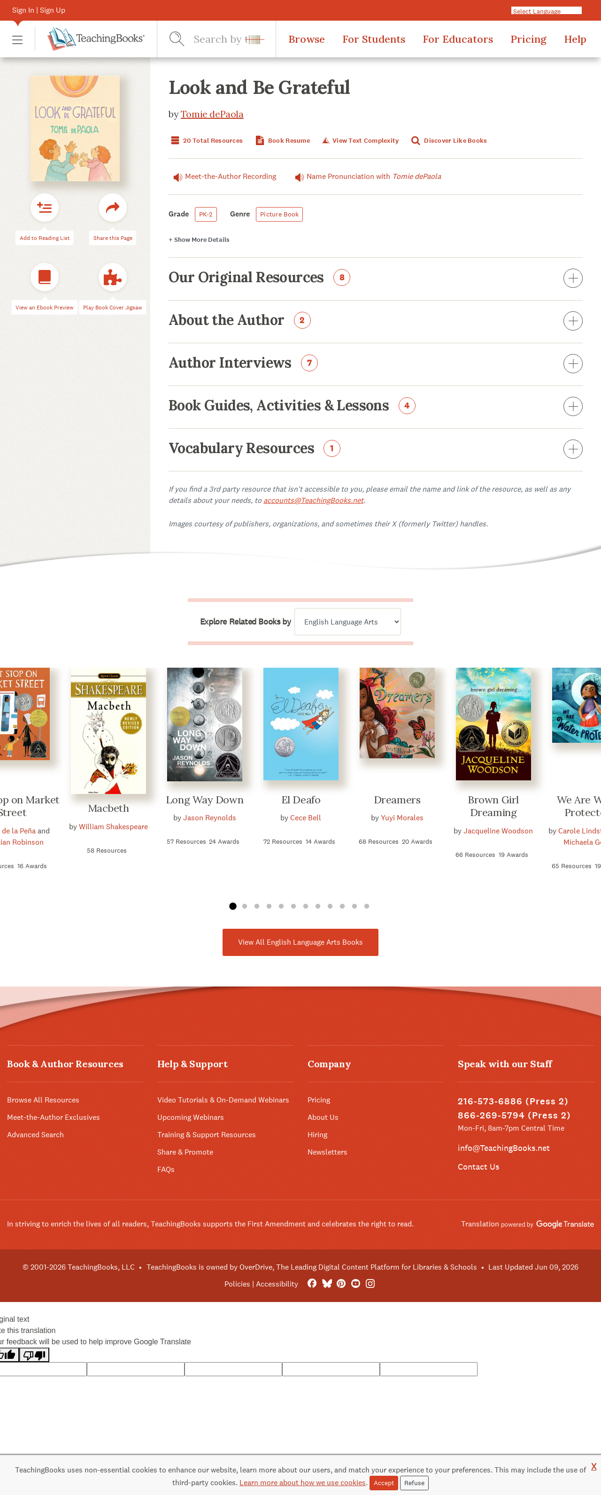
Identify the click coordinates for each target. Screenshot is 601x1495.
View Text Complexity (359, 140)
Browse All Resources (43, 1100)
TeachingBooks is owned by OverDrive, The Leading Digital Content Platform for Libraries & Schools (311, 1267)
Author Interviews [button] (376, 364)
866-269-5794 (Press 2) (514, 1115)
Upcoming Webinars (190, 1117)
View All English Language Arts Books (300, 942)
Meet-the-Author (222, 176)
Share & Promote (185, 1152)
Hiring (317, 1135)
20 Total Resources (206, 140)
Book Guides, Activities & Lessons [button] (376, 407)
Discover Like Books (448, 140)
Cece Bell (305, 818)
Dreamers (397, 799)
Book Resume (282, 140)
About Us (323, 1117)
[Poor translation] (34, 1355)
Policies (237, 1284)
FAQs (166, 1169)
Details (199, 239)
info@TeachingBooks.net (504, 1147)
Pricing (528, 39)
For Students (373, 39)
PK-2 (206, 214)
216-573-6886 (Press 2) (513, 1101)
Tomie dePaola (212, 114)
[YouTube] (355, 1284)
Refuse (414, 1483)
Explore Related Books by (245, 621)
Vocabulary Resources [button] (376, 450)
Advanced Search (35, 1135)
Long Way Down (204, 799)
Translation (527, 1224)
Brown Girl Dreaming (493, 806)
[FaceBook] (312, 1284)
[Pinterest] (341, 1284)
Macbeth (108, 808)
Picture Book (279, 214)
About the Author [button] (376, 322)
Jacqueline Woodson (498, 831)
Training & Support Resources (206, 1135)
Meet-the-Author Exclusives (53, 1117)
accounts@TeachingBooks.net (313, 500)
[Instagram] (370, 1284)
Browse (306, 39)
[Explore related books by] (347, 621)
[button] (17, 39)
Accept (384, 1483)
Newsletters (327, 1152)
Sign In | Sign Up (38, 10)
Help (575, 39)
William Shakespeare (113, 827)
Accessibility (277, 1284)
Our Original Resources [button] (376, 279)
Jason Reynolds (209, 818)
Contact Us (478, 1166)
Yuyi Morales (402, 818)
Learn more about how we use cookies (302, 1482)
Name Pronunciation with (365, 176)
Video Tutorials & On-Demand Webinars (223, 1100)
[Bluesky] (326, 1284)
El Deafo (300, 799)
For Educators (458, 39)
